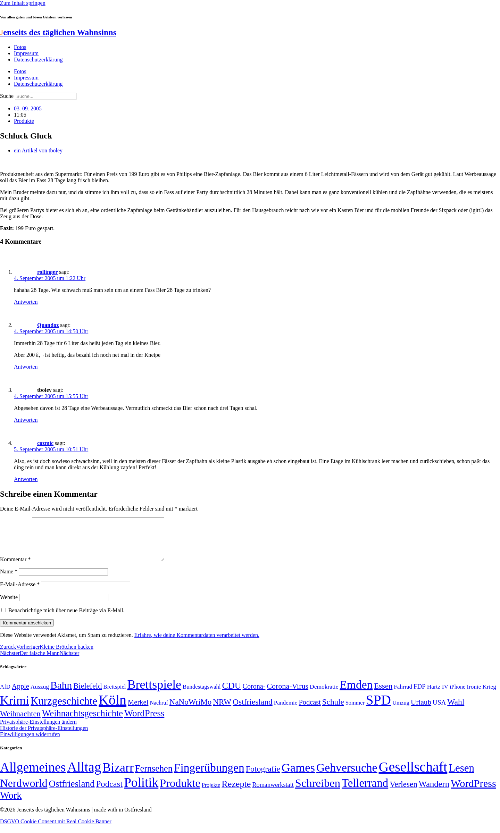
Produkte (24, 121)
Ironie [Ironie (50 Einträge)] (474, 695)
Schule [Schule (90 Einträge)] (333, 710)
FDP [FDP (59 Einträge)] (420, 694)
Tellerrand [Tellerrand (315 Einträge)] (365, 791)
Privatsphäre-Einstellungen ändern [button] (38, 730)
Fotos (20, 47)
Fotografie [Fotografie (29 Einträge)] (263, 777)
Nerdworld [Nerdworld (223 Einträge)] (23, 791)
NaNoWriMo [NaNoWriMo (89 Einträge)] (190, 710)
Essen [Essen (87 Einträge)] (383, 694)
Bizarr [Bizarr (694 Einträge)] (118, 776)
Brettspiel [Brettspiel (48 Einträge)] (114, 695)
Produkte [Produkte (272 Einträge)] (180, 791)
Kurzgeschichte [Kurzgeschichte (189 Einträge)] (64, 709)
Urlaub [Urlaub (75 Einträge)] (421, 710)
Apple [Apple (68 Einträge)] (20, 694)
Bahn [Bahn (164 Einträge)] (61, 693)
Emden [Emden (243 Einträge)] (356, 693)
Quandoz (48, 325)
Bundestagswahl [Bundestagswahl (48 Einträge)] (201, 695)
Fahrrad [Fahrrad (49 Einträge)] (403, 695)
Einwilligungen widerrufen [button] (30, 743)
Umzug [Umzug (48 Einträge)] (400, 711)
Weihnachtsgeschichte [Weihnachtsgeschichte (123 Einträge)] (82, 722)
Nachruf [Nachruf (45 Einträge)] (159, 711)
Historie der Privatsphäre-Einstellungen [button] (44, 736)
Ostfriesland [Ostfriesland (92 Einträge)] (253, 710)
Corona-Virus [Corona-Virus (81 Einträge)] (287, 694)
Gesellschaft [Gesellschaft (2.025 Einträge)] (413, 775)
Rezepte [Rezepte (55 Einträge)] (236, 792)
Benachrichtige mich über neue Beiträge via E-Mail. (66, 619)
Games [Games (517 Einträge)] (298, 776)
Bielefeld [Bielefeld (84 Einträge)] (87, 694)
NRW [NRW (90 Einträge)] (222, 710)
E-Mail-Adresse (20, 593)
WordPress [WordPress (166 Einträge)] (473, 792)
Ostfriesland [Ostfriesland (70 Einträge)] (71, 792)
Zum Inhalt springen (22, 3)
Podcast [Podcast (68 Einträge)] (310, 710)
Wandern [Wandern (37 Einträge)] (434, 792)
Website (9, 605)
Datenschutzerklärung (38, 59)
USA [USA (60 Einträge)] (439, 710)
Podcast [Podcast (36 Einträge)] (109, 792)
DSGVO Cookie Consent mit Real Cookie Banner (55, 830)
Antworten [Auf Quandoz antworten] (26, 367)
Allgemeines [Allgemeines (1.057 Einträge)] (33, 775)
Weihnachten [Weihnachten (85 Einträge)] (20, 722)
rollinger (47, 272)
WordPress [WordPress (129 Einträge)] (144, 721)
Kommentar (15, 568)
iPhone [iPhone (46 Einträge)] (457, 695)
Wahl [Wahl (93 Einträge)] (455, 710)
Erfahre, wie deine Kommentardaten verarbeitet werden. (196, 643)
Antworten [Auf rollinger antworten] (26, 302)
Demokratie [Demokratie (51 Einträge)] (324, 694)
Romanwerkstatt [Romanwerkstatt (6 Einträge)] (272, 793)
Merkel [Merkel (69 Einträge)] (138, 710)
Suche (7, 96)
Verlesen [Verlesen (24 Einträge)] (403, 792)
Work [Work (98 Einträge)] (11, 803)
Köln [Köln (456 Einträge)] (112, 708)
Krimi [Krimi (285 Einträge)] (14, 709)
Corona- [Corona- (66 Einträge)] (254, 694)
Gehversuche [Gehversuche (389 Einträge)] (346, 775)
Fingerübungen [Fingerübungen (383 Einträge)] (209, 775)
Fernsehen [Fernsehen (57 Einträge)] (154, 777)
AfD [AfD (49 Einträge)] (5, 695)
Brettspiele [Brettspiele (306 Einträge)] (154, 693)
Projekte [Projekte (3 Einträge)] (211, 793)
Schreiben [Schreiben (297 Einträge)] (317, 791)
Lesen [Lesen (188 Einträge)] (461, 776)
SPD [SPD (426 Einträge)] (378, 708)
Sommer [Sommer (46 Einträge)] (355, 711)
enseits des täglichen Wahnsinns (58, 32)
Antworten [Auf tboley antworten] (26, 420)
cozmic (45, 443)
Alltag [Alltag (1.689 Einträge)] (84, 775)
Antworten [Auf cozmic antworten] (26, 479)
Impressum (26, 53)
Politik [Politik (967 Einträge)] (141, 791)
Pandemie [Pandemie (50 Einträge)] (286, 711)
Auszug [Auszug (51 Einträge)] (40, 694)
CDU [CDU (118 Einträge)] (231, 694)
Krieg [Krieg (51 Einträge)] (489, 694)
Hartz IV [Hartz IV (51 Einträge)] (437, 694)
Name (8, 580)
